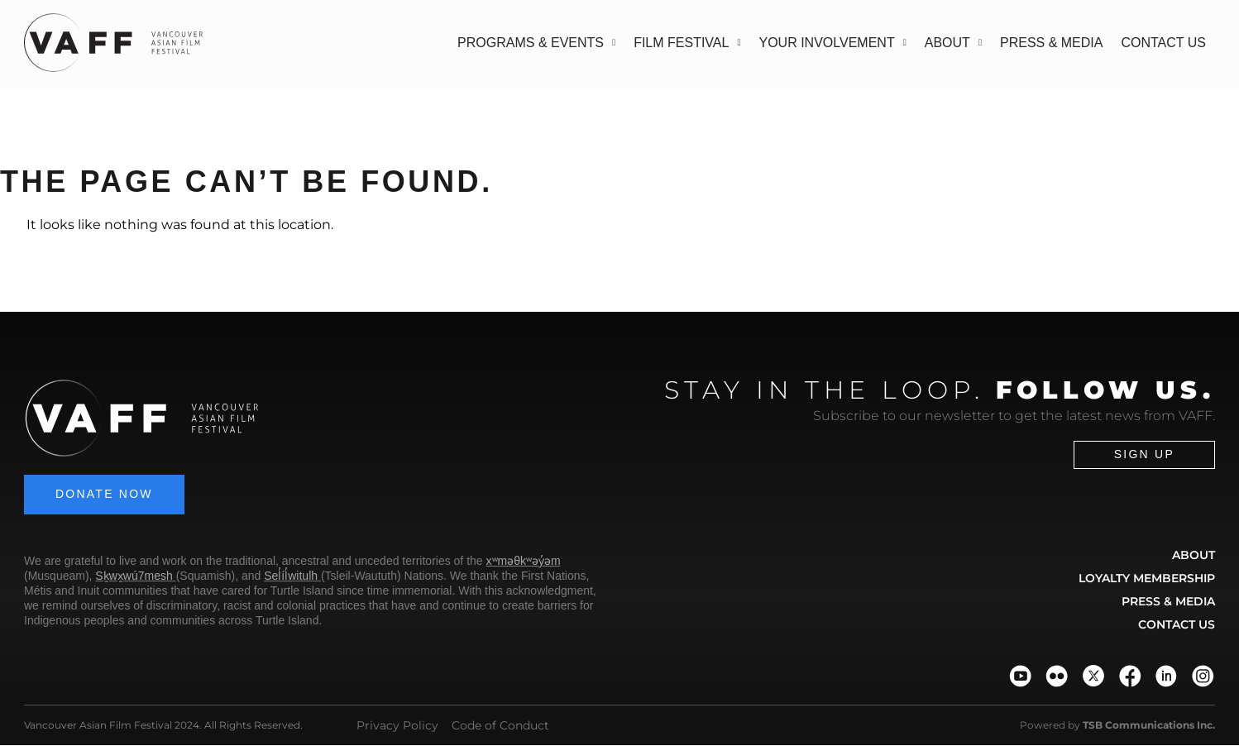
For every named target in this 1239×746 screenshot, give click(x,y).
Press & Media (1051, 43)
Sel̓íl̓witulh (291, 576)
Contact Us (1163, 43)
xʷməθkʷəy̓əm (523, 561)
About (953, 42)
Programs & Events (536, 42)
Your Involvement (833, 42)
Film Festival (687, 42)
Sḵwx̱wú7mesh (133, 576)
